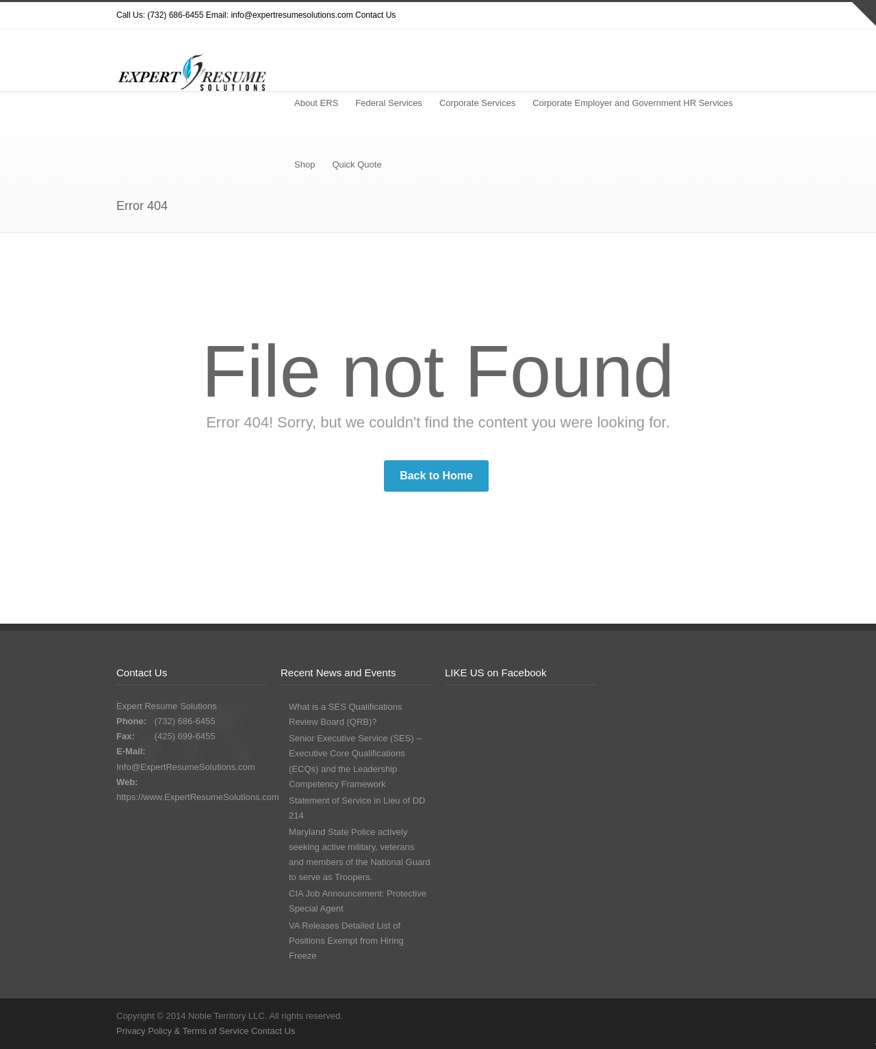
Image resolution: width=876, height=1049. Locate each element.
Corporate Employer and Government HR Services (632, 103)
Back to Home (436, 475)
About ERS (316, 103)
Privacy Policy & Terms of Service (183, 1031)
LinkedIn (746, 15)
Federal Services (388, 103)
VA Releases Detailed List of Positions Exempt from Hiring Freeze (346, 940)
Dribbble (664, 15)
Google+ (718, 15)
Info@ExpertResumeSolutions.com (185, 767)
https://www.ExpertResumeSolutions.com (197, 797)
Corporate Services (477, 103)
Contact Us (375, 15)
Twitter (636, 15)
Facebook (691, 15)
